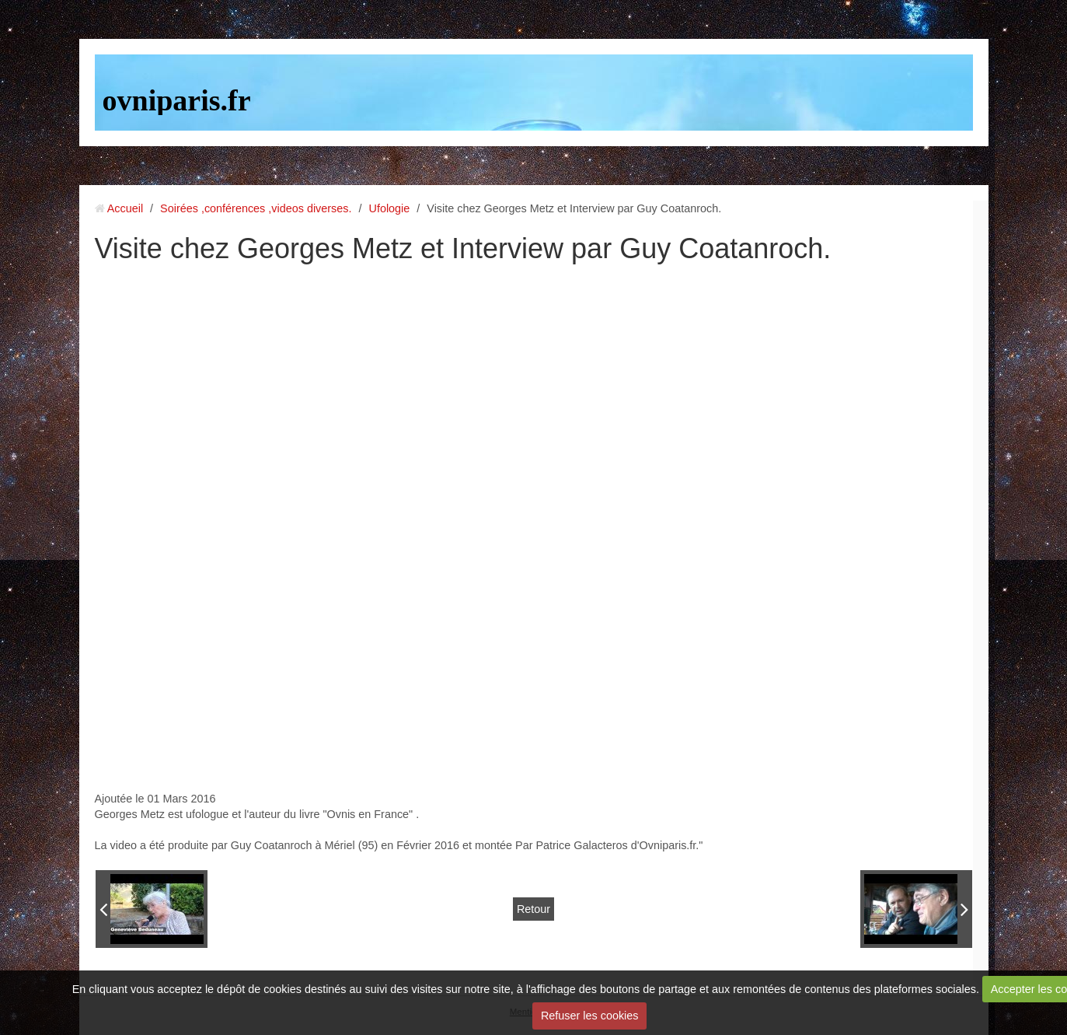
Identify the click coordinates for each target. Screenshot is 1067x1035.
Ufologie (389, 208)
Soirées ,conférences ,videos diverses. (255, 208)
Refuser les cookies (590, 1015)
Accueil (125, 208)
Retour (533, 909)
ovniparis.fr (177, 100)
